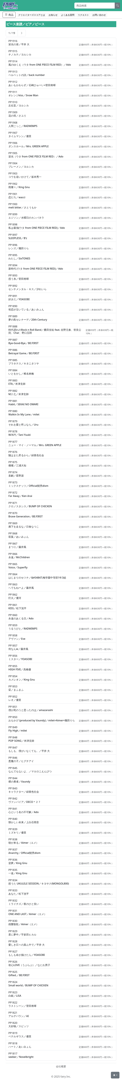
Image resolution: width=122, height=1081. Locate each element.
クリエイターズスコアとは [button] (31, 14)
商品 (9, 15)
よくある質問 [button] (67, 14)
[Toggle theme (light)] (115, 1075)
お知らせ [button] (53, 14)
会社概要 (61, 1066)
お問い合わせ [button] (99, 14)
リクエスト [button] (83, 14)
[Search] (94, 6)
